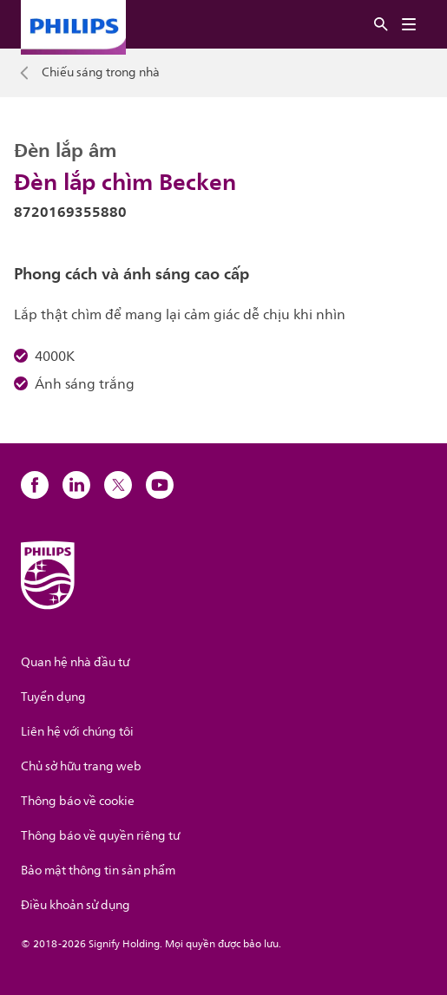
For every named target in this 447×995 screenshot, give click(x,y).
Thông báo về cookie (78, 801)
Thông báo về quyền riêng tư (100, 836)
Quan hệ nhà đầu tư (75, 662)
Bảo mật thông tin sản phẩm (98, 870)
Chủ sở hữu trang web (81, 766)
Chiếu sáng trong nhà (101, 73)
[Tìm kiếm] (381, 25)
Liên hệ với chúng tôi (77, 732)
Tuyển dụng (53, 697)
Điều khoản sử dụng (75, 905)
